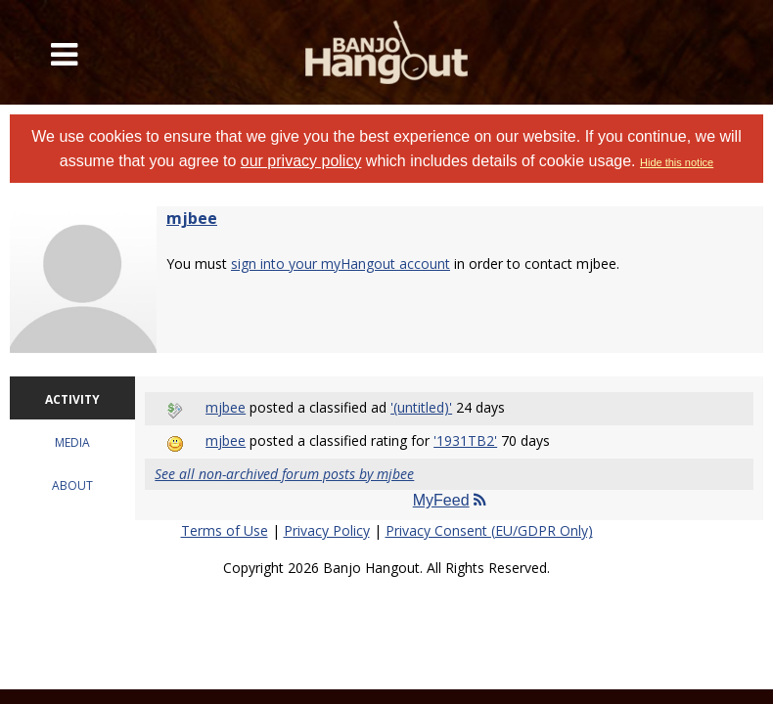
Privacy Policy (327, 530)
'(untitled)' (421, 407)
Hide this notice (676, 162)
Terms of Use (224, 530)
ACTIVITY (72, 399)
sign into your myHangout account (340, 263)
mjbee (191, 218)
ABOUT (72, 485)
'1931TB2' (465, 440)
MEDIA (72, 442)
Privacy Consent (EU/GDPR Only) (489, 530)
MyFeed (449, 500)
